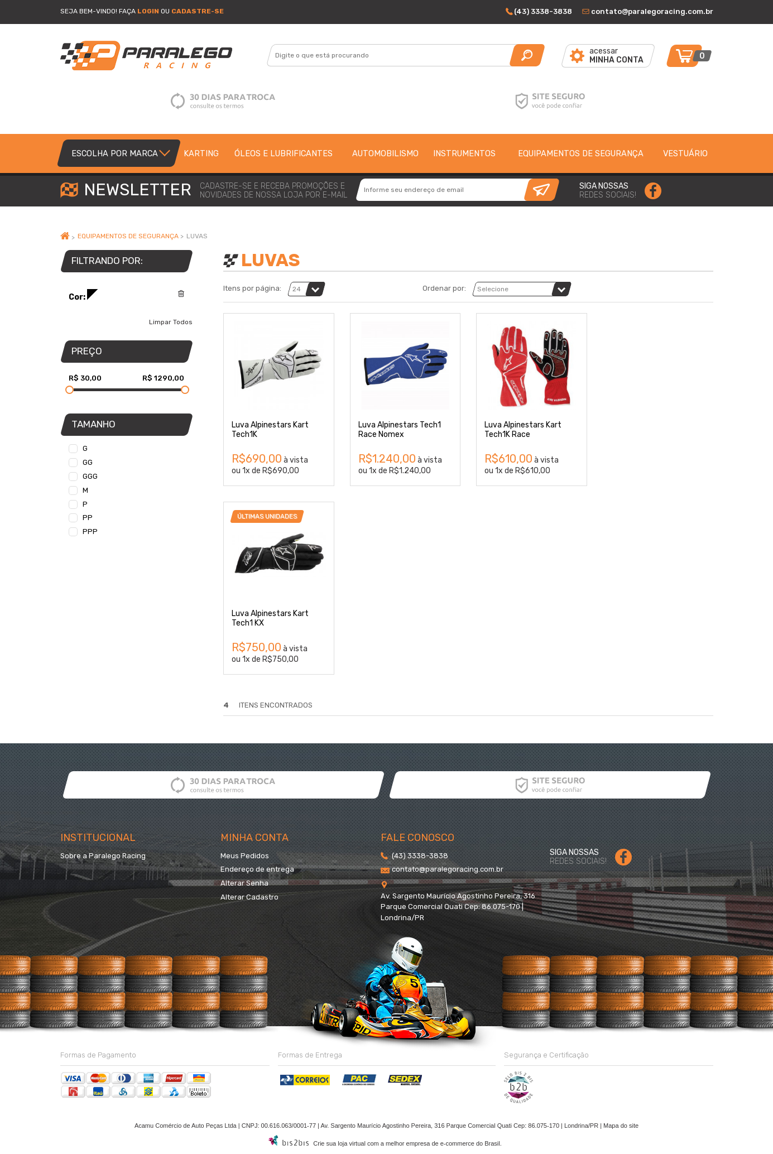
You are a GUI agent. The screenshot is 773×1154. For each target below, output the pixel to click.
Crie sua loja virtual (339, 1143)
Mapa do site (620, 1125)
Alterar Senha (244, 883)
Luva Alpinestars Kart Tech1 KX (270, 618)
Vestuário (685, 153)
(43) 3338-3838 (543, 11)
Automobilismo (385, 153)
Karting (201, 153)
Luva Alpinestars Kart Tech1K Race (522, 429)
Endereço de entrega (257, 869)
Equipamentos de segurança (581, 153)
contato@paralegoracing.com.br (652, 11)
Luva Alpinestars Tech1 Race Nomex (399, 429)
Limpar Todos (171, 322)
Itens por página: (252, 288)
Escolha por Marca (114, 153)
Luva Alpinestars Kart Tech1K (270, 429)
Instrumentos (464, 153)
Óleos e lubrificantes (283, 153)
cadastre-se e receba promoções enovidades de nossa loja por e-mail (273, 191)
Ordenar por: (444, 288)
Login (148, 11)
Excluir (181, 293)
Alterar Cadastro (249, 897)
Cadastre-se (197, 11)
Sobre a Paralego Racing (103, 856)
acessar (616, 55)
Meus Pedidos (244, 856)
